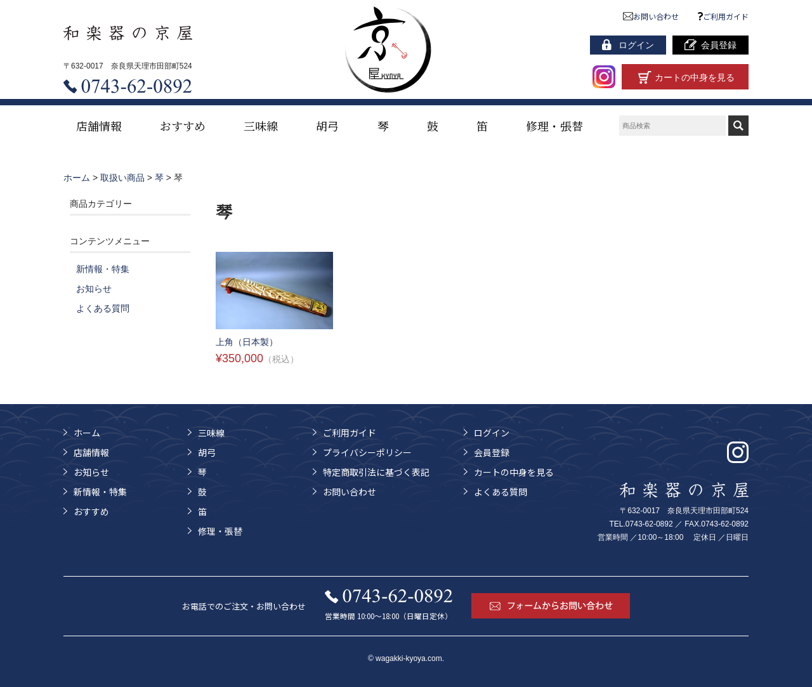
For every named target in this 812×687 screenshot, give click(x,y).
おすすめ (183, 125)
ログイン (491, 432)
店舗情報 (99, 125)
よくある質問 (102, 308)
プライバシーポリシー (367, 452)
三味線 (261, 125)
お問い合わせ (651, 16)
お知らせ (94, 289)
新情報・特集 (102, 269)
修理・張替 (554, 125)
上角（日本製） (247, 342)
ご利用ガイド (723, 16)
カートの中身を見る (514, 472)
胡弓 (327, 125)
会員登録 (491, 452)
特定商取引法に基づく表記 (376, 472)
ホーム (87, 432)
